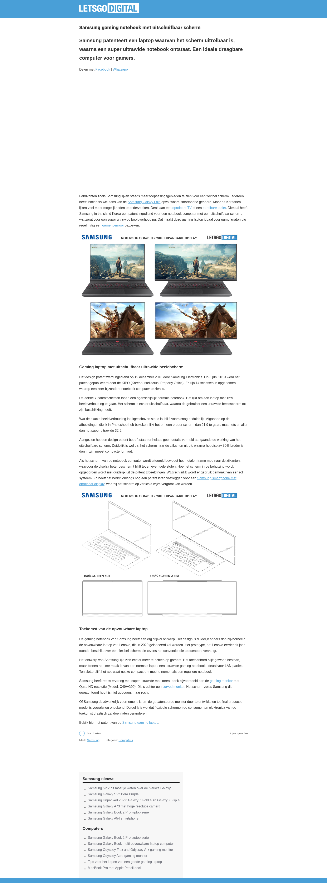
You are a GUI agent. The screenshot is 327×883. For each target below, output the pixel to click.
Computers (126, 740)
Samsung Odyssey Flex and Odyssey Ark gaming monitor (130, 849)
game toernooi (112, 225)
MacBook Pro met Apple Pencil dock (115, 868)
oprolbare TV (182, 208)
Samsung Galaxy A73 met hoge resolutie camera (124, 806)
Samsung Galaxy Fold (144, 202)
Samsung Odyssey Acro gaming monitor (117, 856)
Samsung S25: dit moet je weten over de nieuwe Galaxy (129, 788)
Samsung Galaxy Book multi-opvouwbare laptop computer (131, 843)
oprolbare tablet (214, 208)
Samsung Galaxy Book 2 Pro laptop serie (118, 812)
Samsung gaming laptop (140, 722)
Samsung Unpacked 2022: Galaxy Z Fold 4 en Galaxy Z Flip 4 (134, 800)
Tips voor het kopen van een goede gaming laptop (125, 862)
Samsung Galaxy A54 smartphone (113, 818)
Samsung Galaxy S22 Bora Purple (113, 794)
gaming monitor (221, 681)
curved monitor (173, 686)
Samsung (93, 740)
